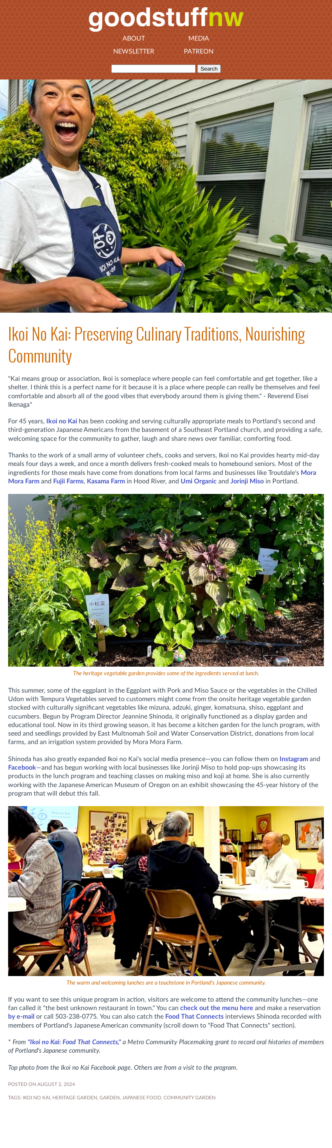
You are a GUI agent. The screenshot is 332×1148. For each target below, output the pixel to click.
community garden (190, 1097)
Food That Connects (194, 1016)
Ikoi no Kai (61, 421)
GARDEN (109, 1097)
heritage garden (74, 1097)
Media (198, 38)
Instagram (294, 759)
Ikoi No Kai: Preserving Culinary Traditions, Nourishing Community (156, 344)
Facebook (22, 767)
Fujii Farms (68, 481)
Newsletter (133, 51)
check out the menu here (216, 1008)
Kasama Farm (106, 481)
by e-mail (21, 1016)
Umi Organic (199, 481)
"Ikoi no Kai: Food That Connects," (74, 1042)
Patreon (198, 51)
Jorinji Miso (247, 481)
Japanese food (141, 1097)
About (134, 38)
